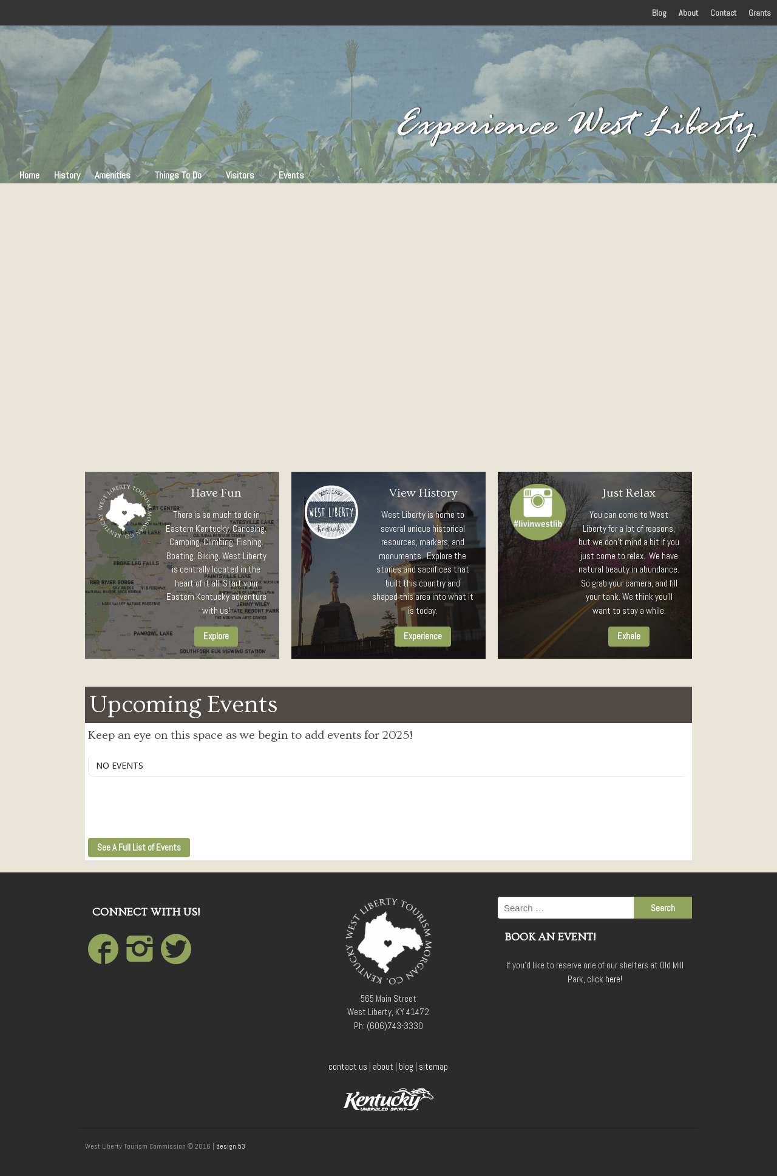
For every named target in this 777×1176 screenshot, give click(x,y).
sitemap (433, 1066)
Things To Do (178, 175)
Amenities (113, 175)
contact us (347, 1066)
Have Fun (216, 493)
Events (291, 175)
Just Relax (629, 493)
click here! (604, 979)
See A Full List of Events (139, 847)
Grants (759, 12)
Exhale (628, 636)
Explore (216, 636)
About (688, 12)
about (383, 1066)
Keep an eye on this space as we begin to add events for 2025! (250, 735)
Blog (659, 12)
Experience (423, 636)
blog (406, 1066)
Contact (723, 12)
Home (29, 175)
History (67, 175)
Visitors (240, 175)
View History (422, 493)
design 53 (230, 1146)
